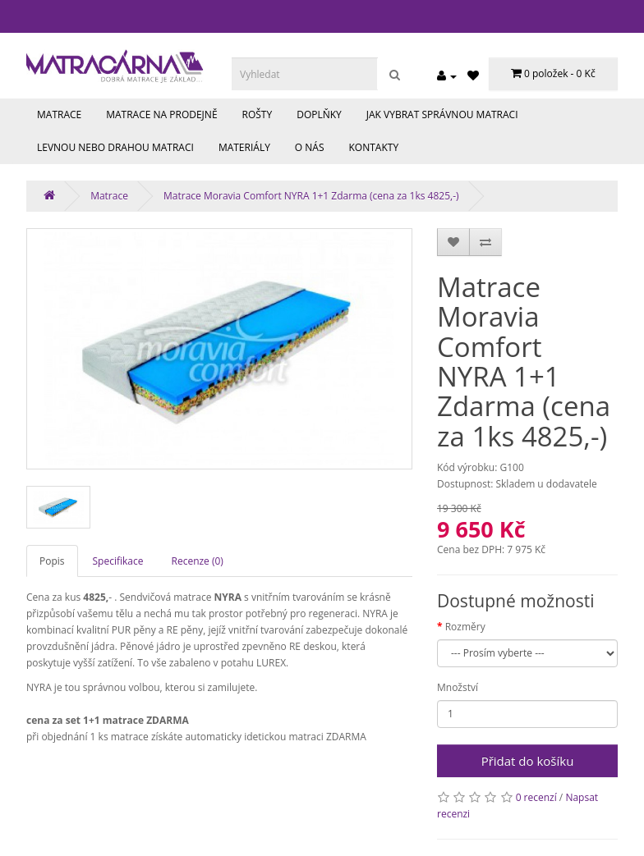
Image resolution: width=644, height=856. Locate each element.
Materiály (244, 147)
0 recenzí (536, 797)
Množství (457, 687)
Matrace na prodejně (161, 114)
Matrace (59, 114)
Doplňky (319, 114)
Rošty (257, 114)
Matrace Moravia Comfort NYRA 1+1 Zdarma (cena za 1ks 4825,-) (311, 196)
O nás (309, 147)
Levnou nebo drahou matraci (115, 147)
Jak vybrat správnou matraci (442, 114)
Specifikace (118, 561)
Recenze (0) (197, 561)
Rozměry (465, 627)
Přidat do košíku (527, 761)
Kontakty (374, 147)
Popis (52, 561)
